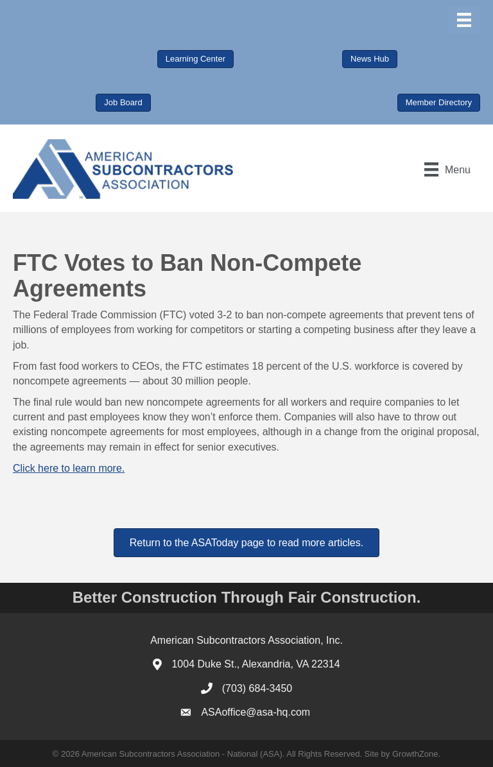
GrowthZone (415, 754)
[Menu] (464, 19)
